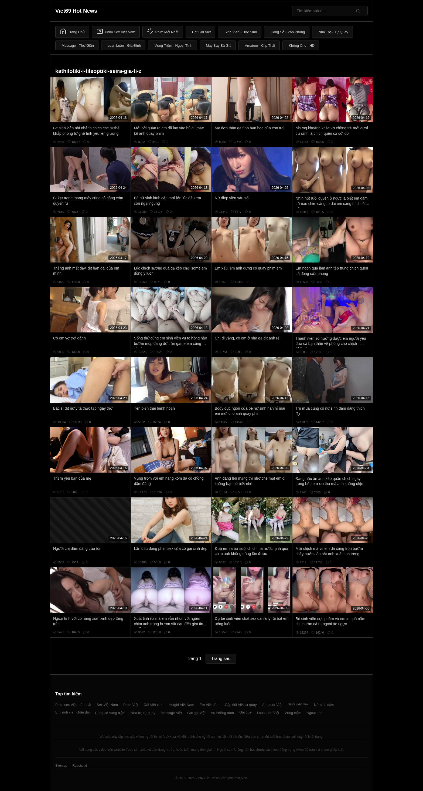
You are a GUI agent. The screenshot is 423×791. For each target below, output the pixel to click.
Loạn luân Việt (268, 713)
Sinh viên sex (298, 704)
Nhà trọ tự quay (143, 713)
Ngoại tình (314, 713)
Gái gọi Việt (196, 713)
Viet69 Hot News (76, 11)
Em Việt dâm (210, 705)
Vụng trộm (293, 713)
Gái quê (245, 712)
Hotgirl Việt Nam (181, 705)
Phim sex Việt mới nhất (73, 705)
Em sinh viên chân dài (72, 712)
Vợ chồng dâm (222, 713)
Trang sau (220, 658)
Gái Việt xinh (153, 705)
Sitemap (61, 766)
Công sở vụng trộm (110, 713)
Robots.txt (79, 766)
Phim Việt (130, 705)
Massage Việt (171, 713)
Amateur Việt (272, 705)
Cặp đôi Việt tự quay (241, 705)
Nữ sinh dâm (324, 705)
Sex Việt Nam (107, 705)
